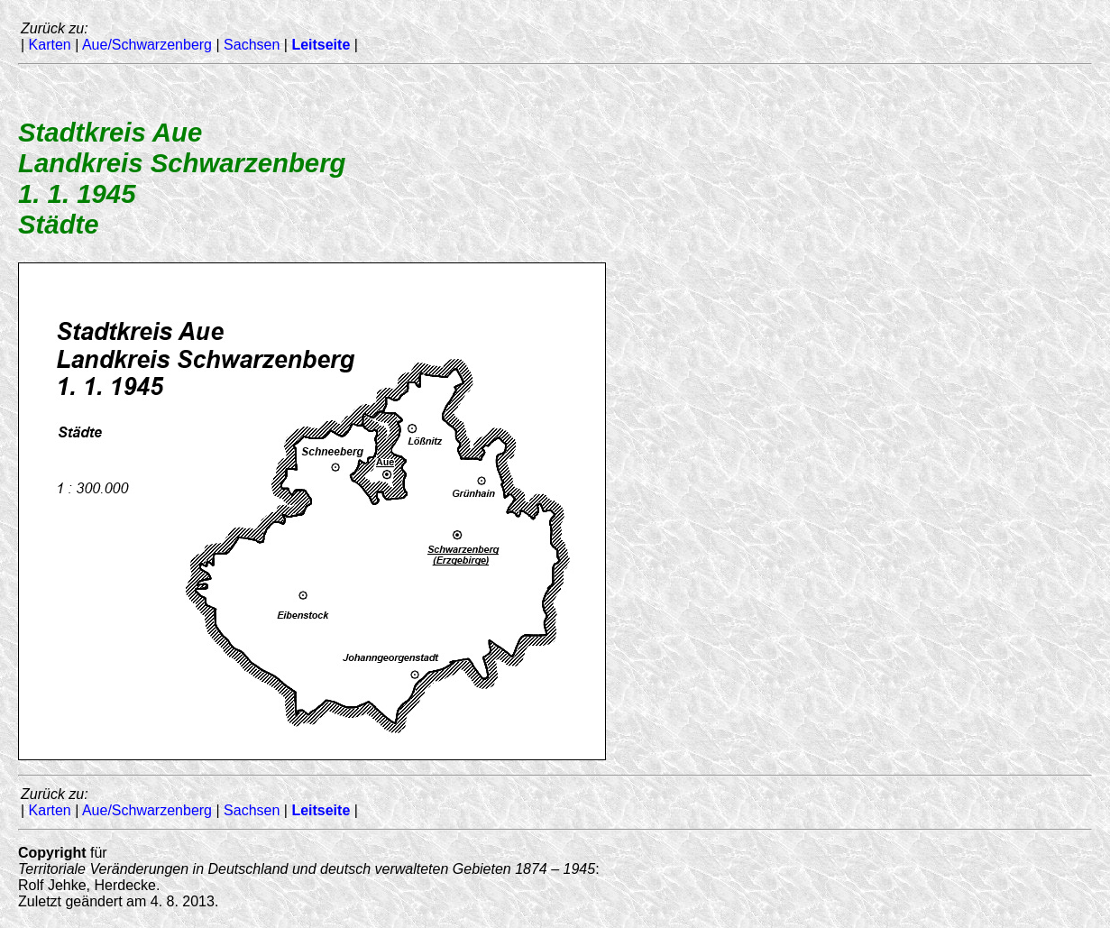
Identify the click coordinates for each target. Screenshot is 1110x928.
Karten (50, 44)
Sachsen (252, 44)
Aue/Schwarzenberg (147, 44)
